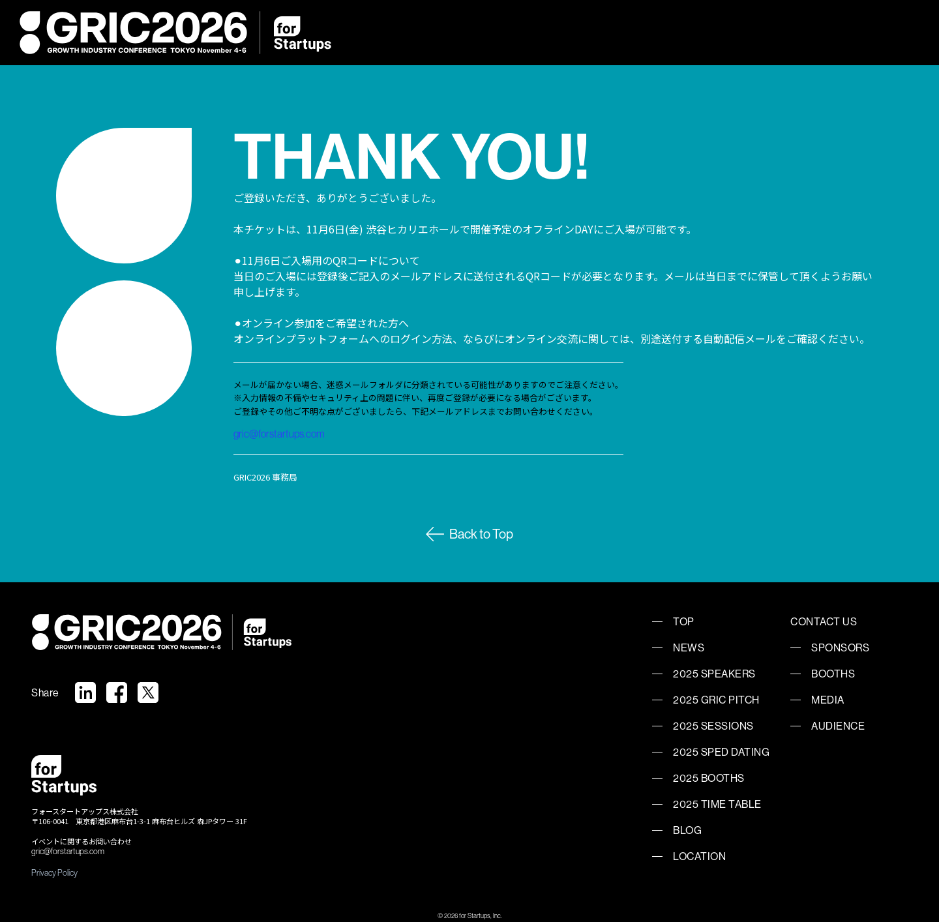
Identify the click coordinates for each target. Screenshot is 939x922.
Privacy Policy (54, 872)
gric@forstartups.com (279, 433)
